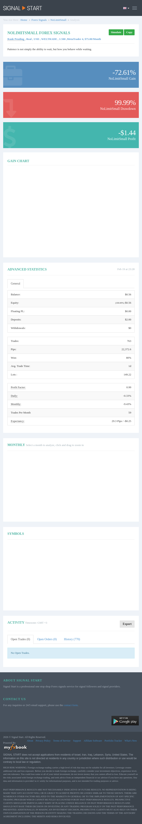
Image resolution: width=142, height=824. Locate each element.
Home (24, 19)
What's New (131, 740)
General (15, 283)
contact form (71, 705)
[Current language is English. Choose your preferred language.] (126, 8)
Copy (129, 32)
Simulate (116, 32)
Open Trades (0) (20, 639)
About (30, 740)
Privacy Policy (43, 740)
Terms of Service (62, 740)
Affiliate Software (93, 740)
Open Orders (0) (47, 639)
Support (77, 740)
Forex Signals (39, 19)
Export (127, 624)
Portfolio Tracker (113, 740)
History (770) (72, 639)
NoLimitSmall (58, 19)
